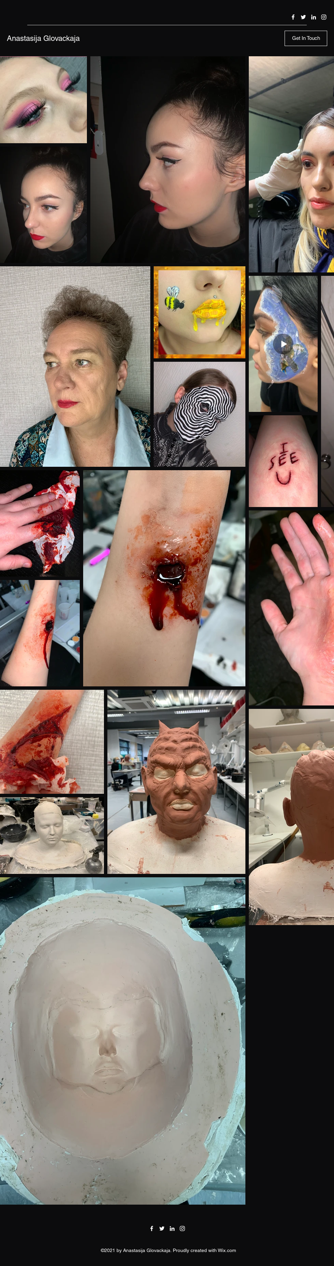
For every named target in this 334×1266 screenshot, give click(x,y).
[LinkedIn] (313, 17)
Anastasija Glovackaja (43, 38)
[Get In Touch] (306, 38)
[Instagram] (323, 17)
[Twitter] (303, 17)
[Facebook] (293, 17)
